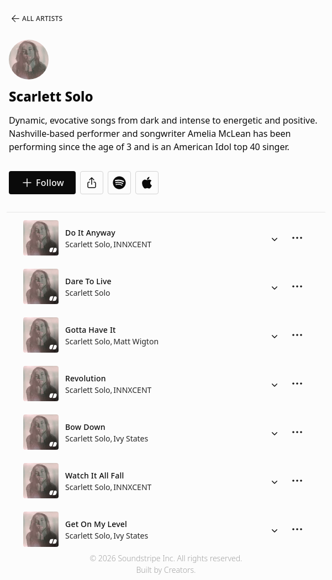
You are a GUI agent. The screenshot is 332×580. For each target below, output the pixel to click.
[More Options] (297, 237)
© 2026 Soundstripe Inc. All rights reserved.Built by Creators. (165, 564)
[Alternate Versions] (274, 238)
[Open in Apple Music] (147, 182)
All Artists (36, 18)
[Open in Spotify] (119, 182)
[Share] (91, 182)
